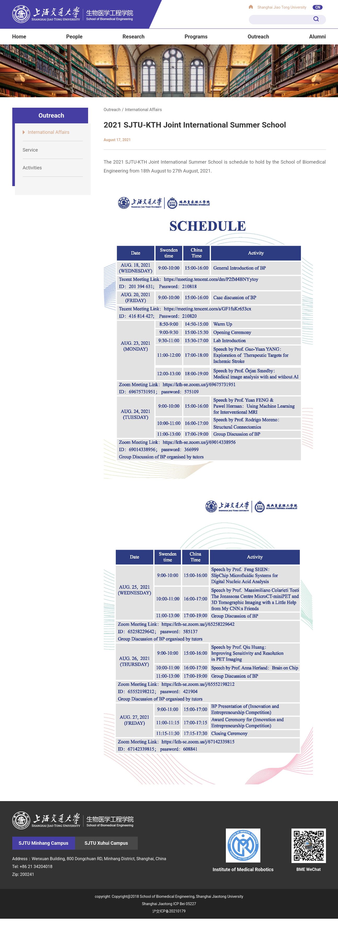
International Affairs (49, 132)
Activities (32, 167)
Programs (196, 36)
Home (19, 36)
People (74, 36)
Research (134, 36)
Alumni (317, 36)
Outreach (258, 36)
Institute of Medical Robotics (243, 850)
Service (30, 150)
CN (317, 7)
